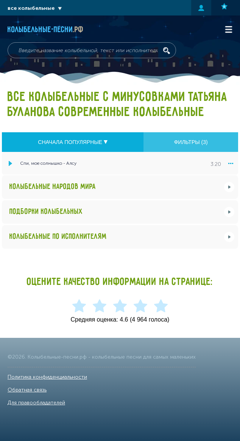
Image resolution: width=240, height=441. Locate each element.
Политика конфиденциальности (47, 377)
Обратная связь (27, 390)
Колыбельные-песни (46, 30)
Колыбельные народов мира (52, 187)
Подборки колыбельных (46, 211)
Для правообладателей (36, 402)
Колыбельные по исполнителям (58, 236)
